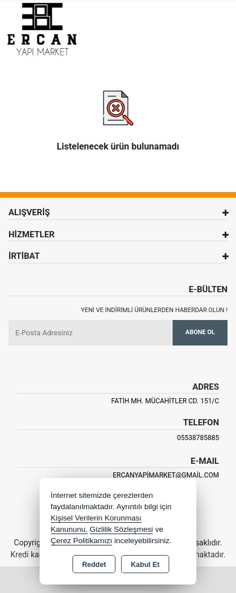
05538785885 (198, 438)
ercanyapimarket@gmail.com (166, 475)
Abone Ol (200, 332)
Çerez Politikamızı (82, 540)
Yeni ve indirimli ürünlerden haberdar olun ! (154, 310)
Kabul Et (145, 565)
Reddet (94, 565)
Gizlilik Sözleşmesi (121, 529)
